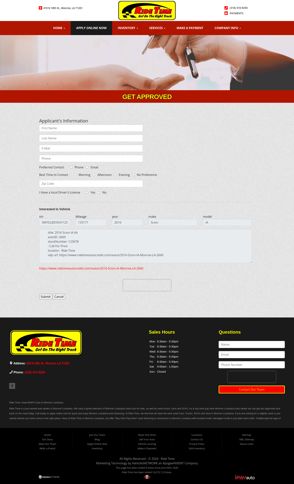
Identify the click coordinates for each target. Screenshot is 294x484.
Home (59, 28)
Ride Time (168, 459)
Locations (196, 435)
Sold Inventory (197, 448)
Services (157, 28)
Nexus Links (246, 444)
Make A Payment (190, 28)
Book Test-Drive (147, 435)
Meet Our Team (47, 444)
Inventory (128, 28)
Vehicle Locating (147, 444)
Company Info (227, 28)
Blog (97, 439)
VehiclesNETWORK (145, 463)
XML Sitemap (246, 439)
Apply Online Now (91, 28)
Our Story (47, 439)
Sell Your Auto (147, 439)
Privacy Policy (196, 444)
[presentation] (147, 285)
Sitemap (246, 435)
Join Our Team (97, 435)
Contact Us (197, 439)
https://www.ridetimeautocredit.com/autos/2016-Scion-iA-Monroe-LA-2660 (91, 268)
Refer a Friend (47, 448)
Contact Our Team (252, 389)
